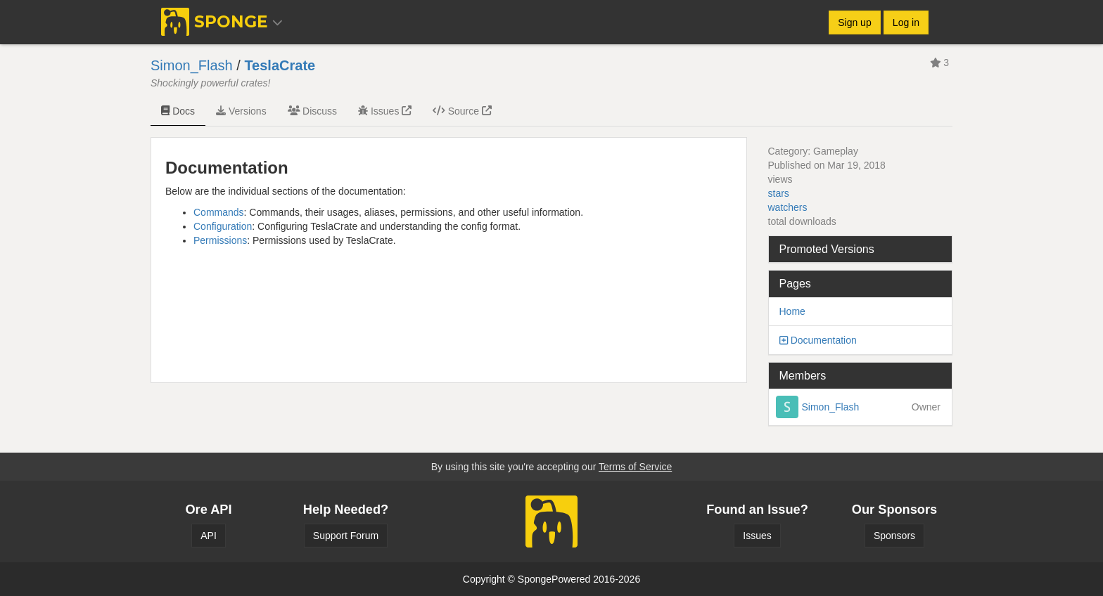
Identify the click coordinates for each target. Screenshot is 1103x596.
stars (778, 193)
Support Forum (345, 535)
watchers (788, 207)
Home (792, 311)
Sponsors (894, 535)
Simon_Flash (192, 65)
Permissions (220, 240)
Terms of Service (635, 466)
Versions (241, 111)
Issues (385, 111)
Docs (178, 111)
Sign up (854, 22)
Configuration (222, 226)
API (208, 535)
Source (462, 111)
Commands (218, 212)
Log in (906, 22)
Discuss (312, 111)
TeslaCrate (279, 65)
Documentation (824, 340)
